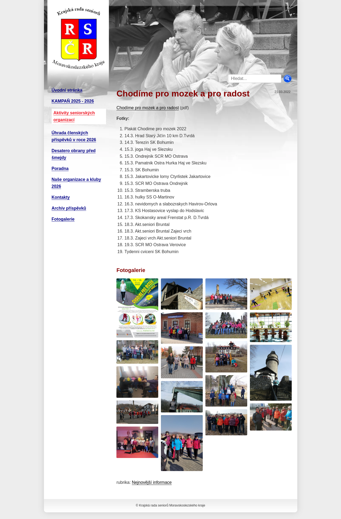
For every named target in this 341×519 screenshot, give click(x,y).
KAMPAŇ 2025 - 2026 (73, 101)
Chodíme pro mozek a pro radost (147, 108)
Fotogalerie (63, 219)
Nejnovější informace (152, 482)
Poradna (60, 168)
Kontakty (61, 197)
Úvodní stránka (67, 90)
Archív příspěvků (69, 208)
